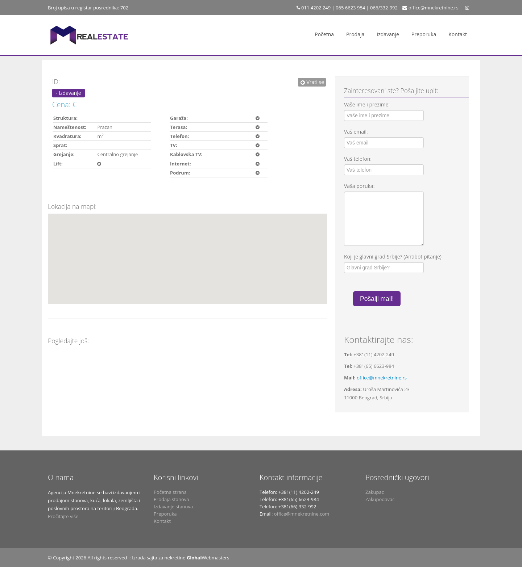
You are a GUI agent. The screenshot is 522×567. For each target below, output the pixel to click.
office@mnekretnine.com (301, 514)
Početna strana (170, 492)
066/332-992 (384, 7)
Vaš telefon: (358, 158)
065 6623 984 (350, 7)
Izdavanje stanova (173, 506)
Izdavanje (388, 34)
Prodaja (355, 34)
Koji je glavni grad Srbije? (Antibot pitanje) (393, 256)
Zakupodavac (379, 499)
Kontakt (457, 34)
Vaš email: (356, 131)
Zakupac (374, 492)
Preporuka (423, 34)
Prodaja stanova (171, 499)
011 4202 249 (315, 7)
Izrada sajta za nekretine (158, 557)
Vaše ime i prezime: (367, 104)
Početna (324, 34)
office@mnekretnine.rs (434, 7)
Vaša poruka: (359, 185)
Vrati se (312, 82)
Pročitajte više (63, 516)
